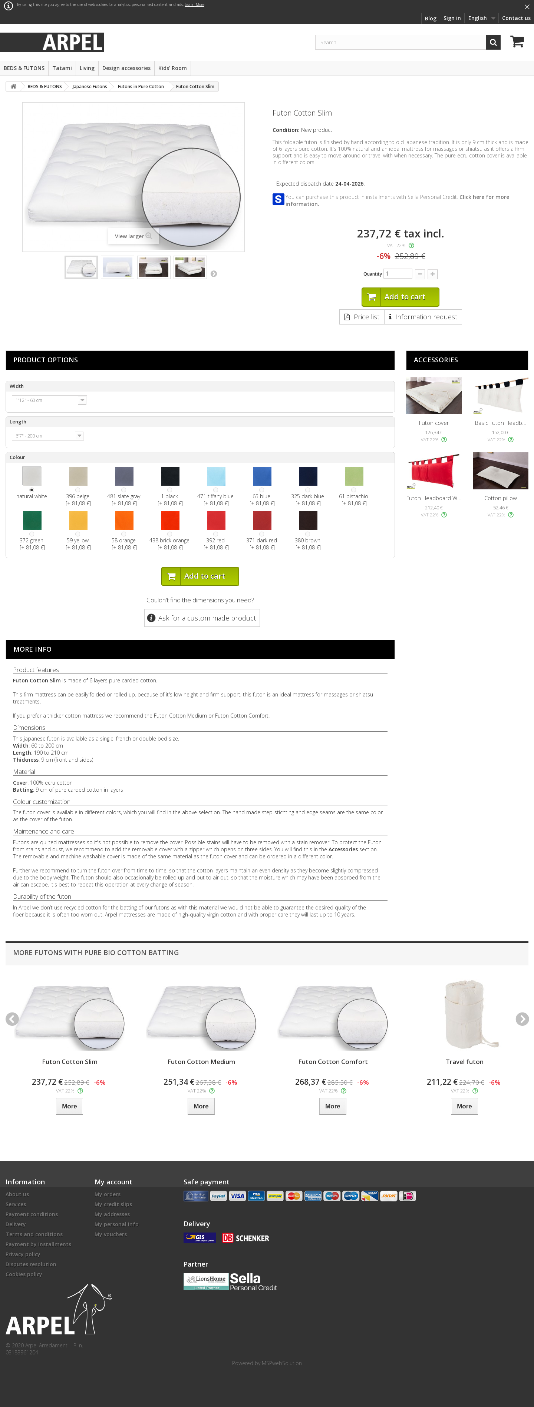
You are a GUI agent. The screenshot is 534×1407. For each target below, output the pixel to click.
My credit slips (113, 1204)
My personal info (117, 1224)
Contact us (516, 17)
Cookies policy (24, 1274)
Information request (426, 316)
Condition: (286, 129)
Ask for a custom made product (207, 617)
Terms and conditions (34, 1234)
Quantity (372, 274)
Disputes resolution (31, 1264)
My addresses (112, 1214)
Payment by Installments (38, 1244)
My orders (108, 1194)
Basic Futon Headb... (501, 422)
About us (17, 1194)
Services (16, 1204)
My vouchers (111, 1234)
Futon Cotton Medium (180, 715)
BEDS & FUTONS (24, 67)
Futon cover (434, 422)
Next (213, 273)
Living (87, 67)
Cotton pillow (500, 498)
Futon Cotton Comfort (241, 715)
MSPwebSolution (282, 1363)
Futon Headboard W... (434, 498)
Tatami (62, 67)
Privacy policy (23, 1254)
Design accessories (126, 67)
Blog (430, 18)
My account (113, 1181)
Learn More (194, 4)
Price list (366, 316)
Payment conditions (32, 1214)
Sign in (452, 17)
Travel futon (465, 1061)
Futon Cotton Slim (70, 1061)
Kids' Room (172, 67)
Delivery (16, 1224)
